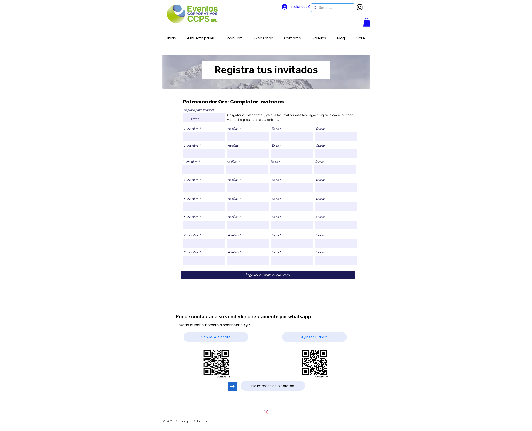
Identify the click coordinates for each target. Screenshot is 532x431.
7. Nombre (191, 235)
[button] (366, 22)
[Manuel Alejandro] (216, 337)
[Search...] (332, 8)
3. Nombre (190, 161)
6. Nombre (191, 216)
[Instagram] (266, 412)
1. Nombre (191, 128)
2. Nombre (191, 145)
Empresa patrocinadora (199, 109)
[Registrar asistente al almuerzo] (268, 275)
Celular (320, 128)
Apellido (233, 128)
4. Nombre (191, 179)
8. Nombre (191, 252)
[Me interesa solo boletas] (273, 386)
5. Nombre (191, 198)
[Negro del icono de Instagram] (360, 7)
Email (275, 128)
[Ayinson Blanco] (314, 337)
